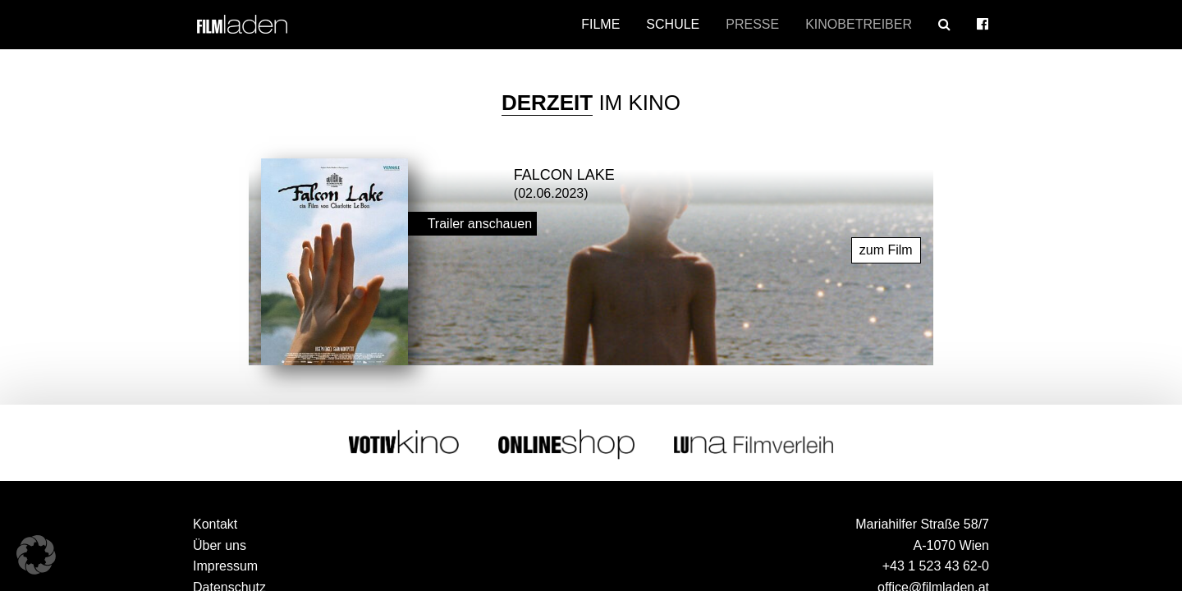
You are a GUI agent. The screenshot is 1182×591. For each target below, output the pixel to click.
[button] (36, 555)
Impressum (225, 565)
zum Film (886, 249)
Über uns (219, 545)
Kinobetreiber (858, 24)
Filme (600, 24)
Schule (672, 24)
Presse (752, 24)
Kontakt (215, 523)
